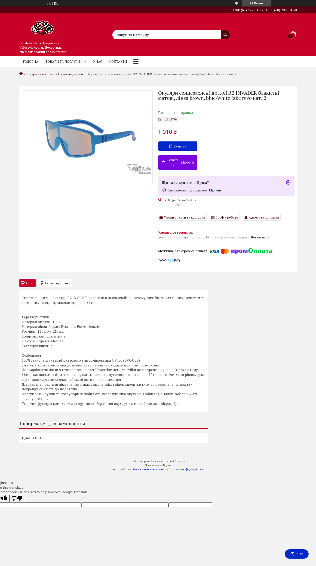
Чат (296, 554)
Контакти (118, 61)
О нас (97, 61)
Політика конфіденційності (186, 469)
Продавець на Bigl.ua (158, 465)
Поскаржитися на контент (150, 469)
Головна (30, 61)
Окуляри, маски (70, 74)
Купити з (180, 162)
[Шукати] (225, 32)
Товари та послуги (63, 61)
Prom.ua (180, 461)
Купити (180, 146)
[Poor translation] (16, 498)
